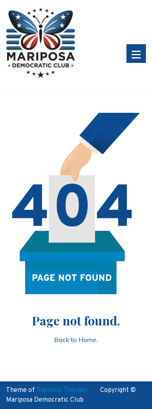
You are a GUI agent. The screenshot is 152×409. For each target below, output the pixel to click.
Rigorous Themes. (62, 390)
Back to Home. (76, 340)
